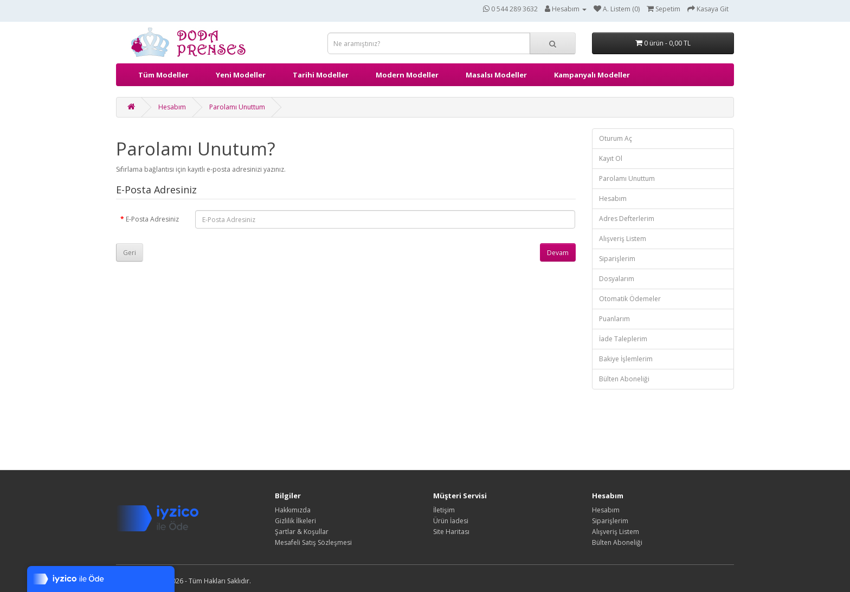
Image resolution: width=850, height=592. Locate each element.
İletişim (444, 510)
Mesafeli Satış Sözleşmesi (313, 542)
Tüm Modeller (163, 75)
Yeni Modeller (241, 75)
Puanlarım (614, 318)
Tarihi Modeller (321, 75)
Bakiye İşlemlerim (626, 358)
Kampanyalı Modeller (592, 75)
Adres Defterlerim (626, 218)
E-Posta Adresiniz (152, 219)
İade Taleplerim (623, 338)
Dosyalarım (616, 278)
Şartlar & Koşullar (302, 531)
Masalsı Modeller (496, 75)
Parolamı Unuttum (237, 107)
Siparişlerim (617, 258)
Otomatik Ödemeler (630, 298)
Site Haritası (451, 531)
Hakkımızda (293, 510)
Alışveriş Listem (622, 238)
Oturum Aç (615, 138)
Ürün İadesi (450, 520)
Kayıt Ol (610, 158)
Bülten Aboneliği (624, 378)
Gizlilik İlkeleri (295, 520)
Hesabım (172, 107)
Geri (129, 252)
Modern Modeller (407, 75)
